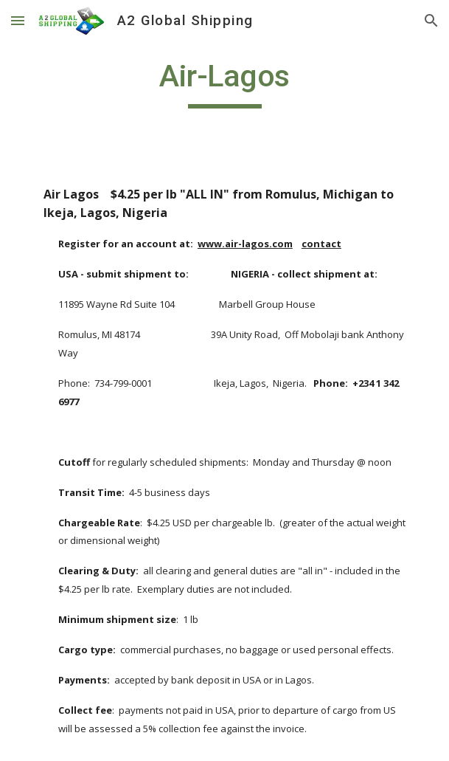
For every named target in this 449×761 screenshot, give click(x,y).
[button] (17, 20)
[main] (224, 82)
